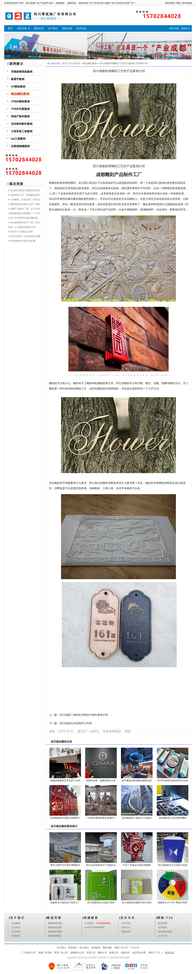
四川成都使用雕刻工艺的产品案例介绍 (119, 63)
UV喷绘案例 (18, 86)
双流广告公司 (61, 952)
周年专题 (174, 28)
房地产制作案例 (20, 116)
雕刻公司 (102, 952)
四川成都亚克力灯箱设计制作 (173, 865)
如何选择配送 (55, 935)
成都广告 (34, 3)
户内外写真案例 (20, 108)
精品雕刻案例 (20, 94)
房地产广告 (154, 952)
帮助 (178, 3)
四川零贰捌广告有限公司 (97, 957)
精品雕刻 (61, 741)
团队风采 (67, 28)
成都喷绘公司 (77, 952)
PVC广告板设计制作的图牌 (137, 865)
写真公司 (91, 952)
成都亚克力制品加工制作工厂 (65, 902)
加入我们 (84, 947)
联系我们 (72, 947)
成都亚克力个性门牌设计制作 (173, 902)
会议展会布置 (139, 952)
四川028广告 (127, 3)
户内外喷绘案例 (20, 101)
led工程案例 (18, 138)
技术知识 (81, 28)
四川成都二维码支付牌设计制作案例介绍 (84, 714)
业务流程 (15, 935)
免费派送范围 (55, 923)
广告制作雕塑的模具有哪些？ (101, 818)
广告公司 (134, 947)
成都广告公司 (111, 3)
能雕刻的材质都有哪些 (62, 182)
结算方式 (126, 927)
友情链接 (95, 947)
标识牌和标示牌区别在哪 (22, 241)
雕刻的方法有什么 (59, 383)
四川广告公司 (69, 63)
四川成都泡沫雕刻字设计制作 (137, 902)
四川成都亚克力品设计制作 (101, 902)
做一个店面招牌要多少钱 (22, 227)
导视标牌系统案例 (21, 71)
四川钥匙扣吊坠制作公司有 (76, 723)
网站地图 (169, 3)
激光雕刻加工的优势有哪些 (172, 818)
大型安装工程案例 (21, 131)
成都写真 (71, 3)
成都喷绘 (60, 3)
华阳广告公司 (121, 947)
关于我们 (61, 947)
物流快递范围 (55, 927)
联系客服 (187, 3)
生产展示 (53, 28)
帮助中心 (185, 28)
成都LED (125, 952)
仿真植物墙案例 (20, 146)
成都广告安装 (45, 952)
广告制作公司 (29, 952)
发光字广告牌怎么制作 (21, 231)
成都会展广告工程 (87, 3)
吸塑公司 (113, 952)
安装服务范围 (55, 931)
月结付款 (126, 923)
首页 (10, 28)
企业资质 (15, 927)
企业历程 (15, 931)
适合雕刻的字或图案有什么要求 (68, 483)
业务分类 (22, 28)
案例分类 (39, 28)
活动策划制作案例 (21, 123)
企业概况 (15, 923)
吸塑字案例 (17, 79)
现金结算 (126, 931)
